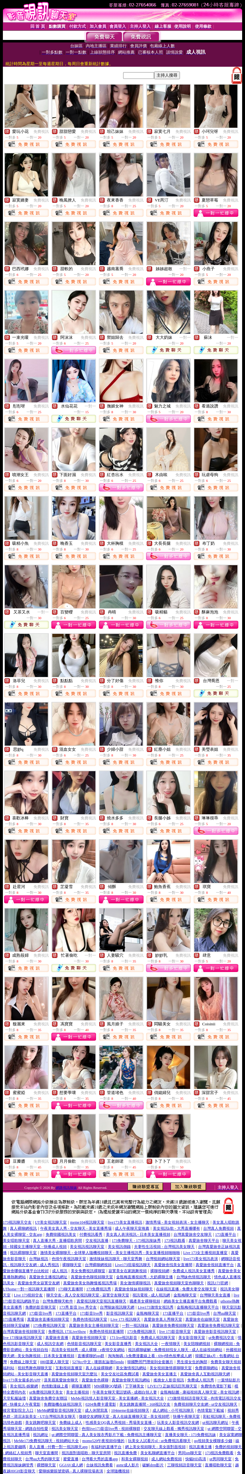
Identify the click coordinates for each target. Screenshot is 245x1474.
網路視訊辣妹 (66, 1187)
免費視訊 (41, 131)
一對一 (185, 269)
